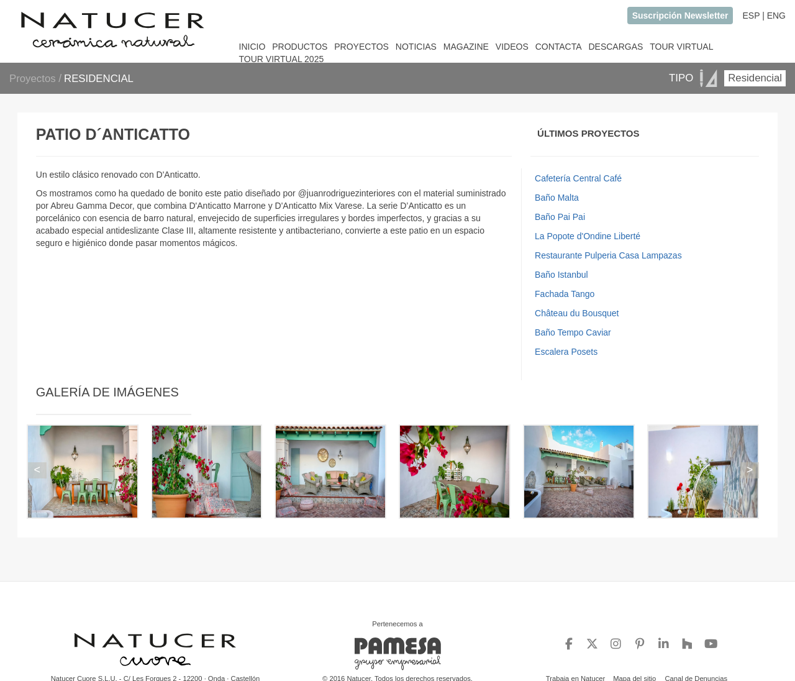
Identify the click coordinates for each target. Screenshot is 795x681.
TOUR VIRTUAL (681, 47)
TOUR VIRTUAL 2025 (281, 59)
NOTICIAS (416, 47)
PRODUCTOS (299, 47)
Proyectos (33, 79)
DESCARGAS (615, 47)
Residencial (755, 78)
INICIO (252, 47)
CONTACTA (558, 47)
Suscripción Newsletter (680, 16)
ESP (751, 16)
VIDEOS (512, 47)
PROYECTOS (361, 47)
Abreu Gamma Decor (91, 206)
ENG (776, 16)
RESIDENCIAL (99, 79)
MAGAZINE (466, 47)
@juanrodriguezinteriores (347, 193)
